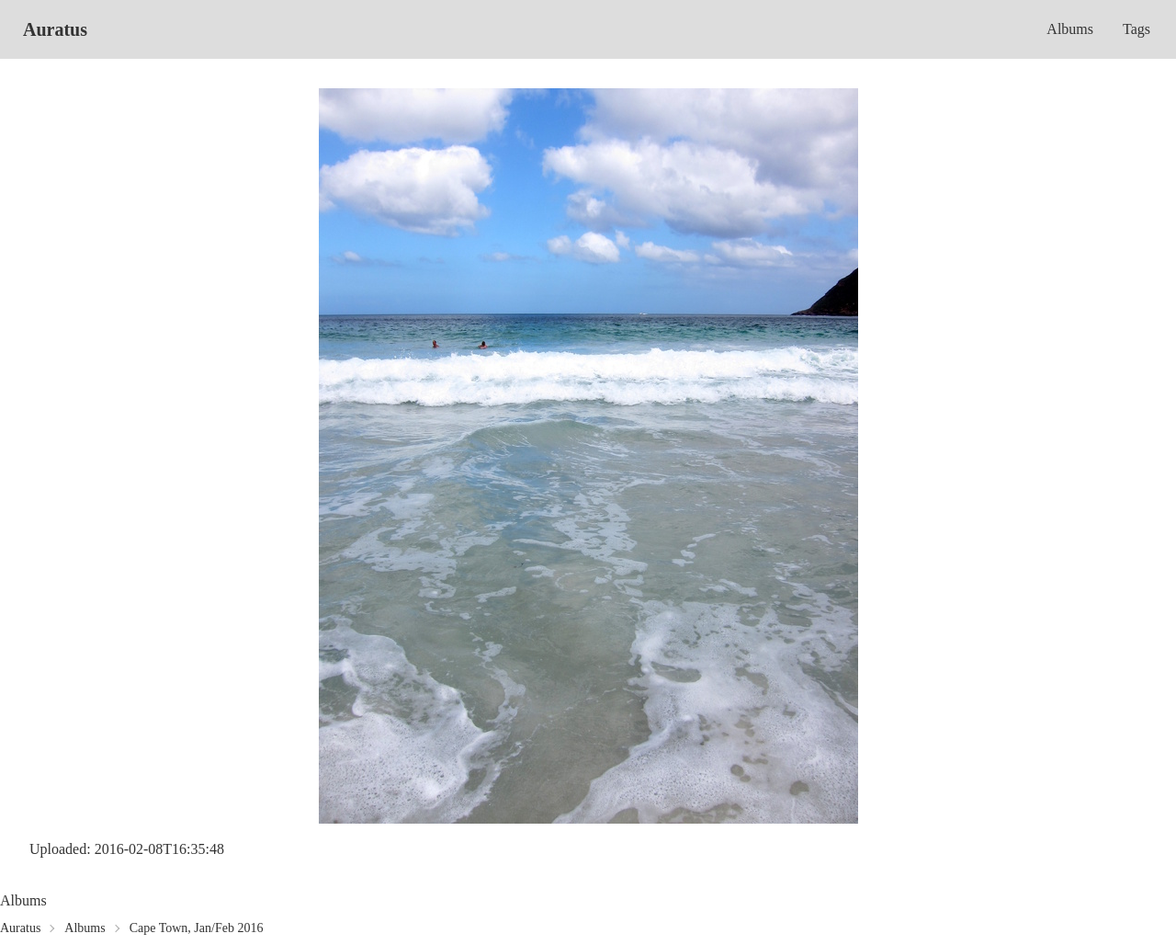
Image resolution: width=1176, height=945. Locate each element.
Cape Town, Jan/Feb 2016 (197, 928)
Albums (1069, 29)
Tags (1136, 29)
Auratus (55, 29)
